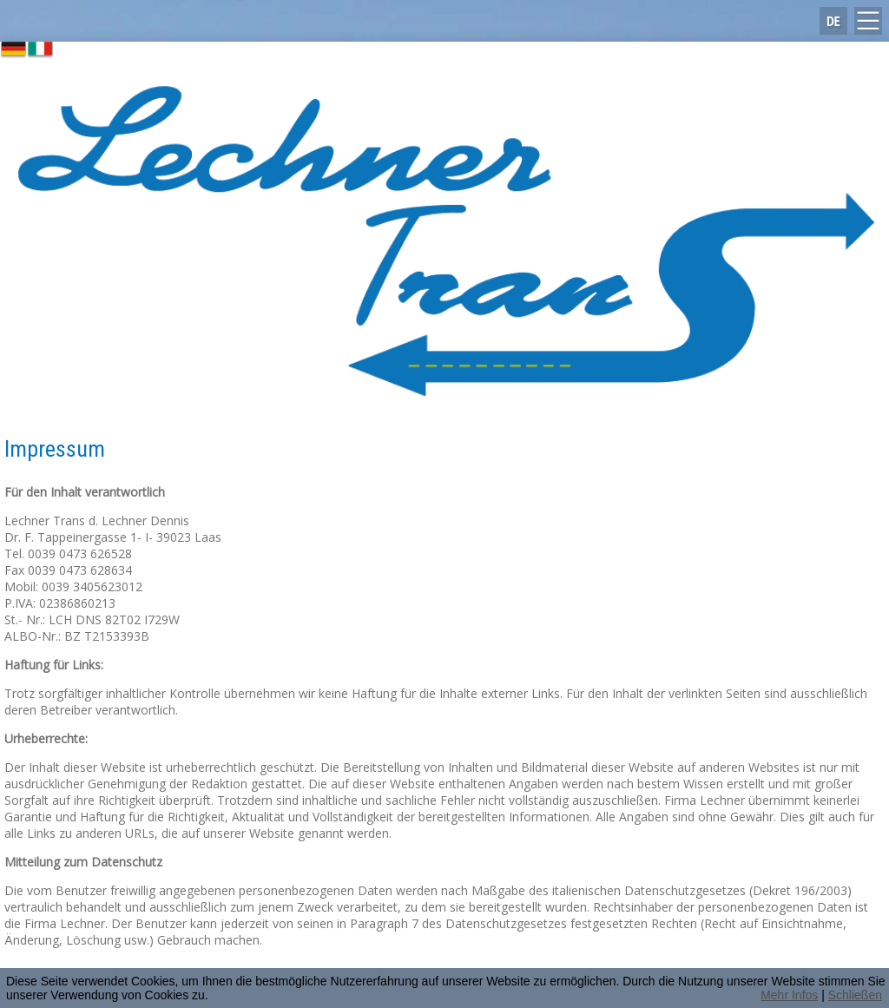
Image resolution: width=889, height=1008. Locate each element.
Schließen (855, 995)
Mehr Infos (789, 995)
